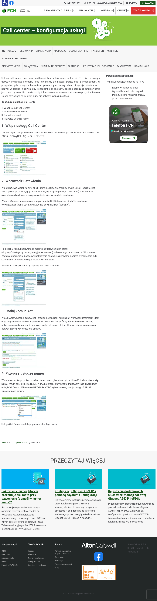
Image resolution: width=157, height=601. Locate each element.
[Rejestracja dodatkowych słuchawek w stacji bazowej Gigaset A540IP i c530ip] (132, 496)
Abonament (33, 555)
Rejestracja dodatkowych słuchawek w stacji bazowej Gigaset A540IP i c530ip (127, 494)
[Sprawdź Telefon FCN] (128, 124)
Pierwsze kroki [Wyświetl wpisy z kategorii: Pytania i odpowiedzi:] (11, 66)
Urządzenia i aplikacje (37, 565)
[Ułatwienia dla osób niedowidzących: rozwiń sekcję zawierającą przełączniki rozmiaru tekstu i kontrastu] (5, 3)
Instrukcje (59, 561)
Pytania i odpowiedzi (63, 565)
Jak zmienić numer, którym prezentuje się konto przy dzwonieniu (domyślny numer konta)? (21, 496)
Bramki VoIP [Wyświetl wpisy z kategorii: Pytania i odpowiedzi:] (141, 66)
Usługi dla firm (34, 562)
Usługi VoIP (88, 10)
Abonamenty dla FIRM (59, 10)
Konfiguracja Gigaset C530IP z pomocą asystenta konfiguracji (76, 493)
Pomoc (58, 544)
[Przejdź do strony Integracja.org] (99, 572)
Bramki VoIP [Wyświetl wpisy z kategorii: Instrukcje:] (43, 50)
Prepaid (31, 551)
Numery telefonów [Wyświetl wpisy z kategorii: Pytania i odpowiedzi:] (53, 66)
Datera (4, 562)
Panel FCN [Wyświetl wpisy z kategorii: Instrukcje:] (97, 50)
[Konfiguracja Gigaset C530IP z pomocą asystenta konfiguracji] (78, 494)
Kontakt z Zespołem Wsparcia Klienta (63, 552)
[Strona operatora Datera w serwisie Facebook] (99, 556)
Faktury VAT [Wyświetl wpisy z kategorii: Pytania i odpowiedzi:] (124, 66)
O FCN (4, 551)
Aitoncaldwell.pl (7, 558)
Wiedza (107, 10)
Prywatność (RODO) (9, 565)
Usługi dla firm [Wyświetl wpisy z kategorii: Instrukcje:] (78, 50)
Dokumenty (59, 557)
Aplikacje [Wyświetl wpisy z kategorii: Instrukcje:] (60, 50)
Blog (57, 568)
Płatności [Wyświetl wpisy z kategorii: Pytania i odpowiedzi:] (74, 66)
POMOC (131, 3)
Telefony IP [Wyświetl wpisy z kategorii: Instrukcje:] (25, 50)
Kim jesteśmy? (9, 544)
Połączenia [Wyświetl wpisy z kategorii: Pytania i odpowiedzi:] (31, 66)
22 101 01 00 (71, 3)
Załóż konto (143, 10)
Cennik (123, 10)
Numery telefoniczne (36, 558)
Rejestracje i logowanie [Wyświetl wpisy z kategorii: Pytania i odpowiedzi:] (98, 66)
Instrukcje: (8, 50)
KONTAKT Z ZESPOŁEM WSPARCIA (102, 3)
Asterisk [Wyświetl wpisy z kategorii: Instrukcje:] (112, 50)
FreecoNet (5, 555)
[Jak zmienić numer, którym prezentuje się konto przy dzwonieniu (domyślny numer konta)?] (25, 500)
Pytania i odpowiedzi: (15, 58)
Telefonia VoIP (36, 544)
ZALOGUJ (147, 3)
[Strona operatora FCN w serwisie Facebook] (11, 3)
